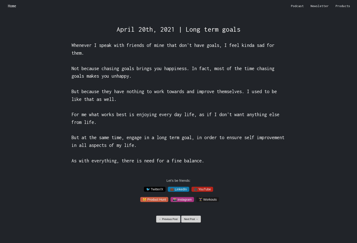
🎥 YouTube (202, 189)
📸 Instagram (182, 199)
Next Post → (191, 219)
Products (343, 6)
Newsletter (320, 6)
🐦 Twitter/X (154, 189)
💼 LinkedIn (178, 189)
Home (12, 6)
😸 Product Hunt (154, 199)
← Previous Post (168, 219)
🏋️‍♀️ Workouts (208, 199)
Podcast (297, 6)
